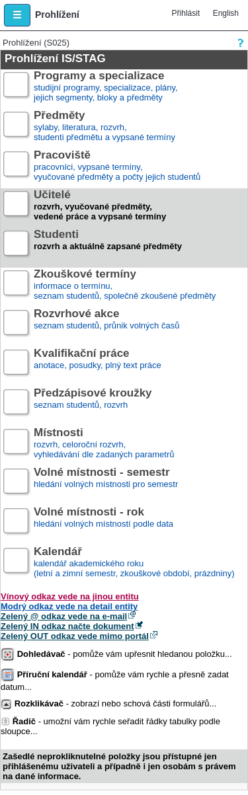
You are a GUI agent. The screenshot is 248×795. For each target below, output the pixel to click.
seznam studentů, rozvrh (93, 404)
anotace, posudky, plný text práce (97, 364)
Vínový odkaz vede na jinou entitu (70, 596)
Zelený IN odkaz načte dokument (67, 626)
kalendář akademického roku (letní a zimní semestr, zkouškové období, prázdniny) (134, 562)
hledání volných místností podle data (103, 523)
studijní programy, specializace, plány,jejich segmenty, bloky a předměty (106, 86)
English (226, 13)
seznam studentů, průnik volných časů (106, 324)
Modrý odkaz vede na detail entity (69, 606)
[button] (17, 15)
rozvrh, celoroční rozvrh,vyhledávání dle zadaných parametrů (104, 443)
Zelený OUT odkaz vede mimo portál (75, 636)
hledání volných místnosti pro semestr (106, 483)
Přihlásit (186, 13)
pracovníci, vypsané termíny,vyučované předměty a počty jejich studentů (117, 166)
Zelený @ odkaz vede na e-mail (64, 616)
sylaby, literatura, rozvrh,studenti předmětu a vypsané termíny (104, 126)
